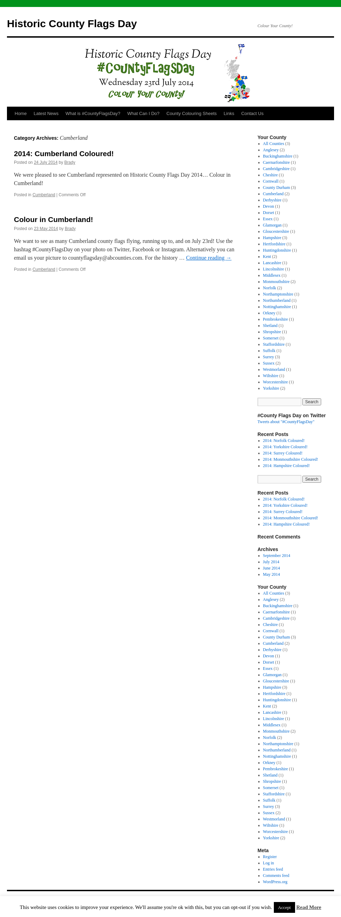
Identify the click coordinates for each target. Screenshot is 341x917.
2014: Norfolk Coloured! (284, 440)
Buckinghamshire (278, 156)
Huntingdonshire (277, 250)
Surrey (268, 356)
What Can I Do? (143, 113)
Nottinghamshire (277, 306)
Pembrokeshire (275, 319)
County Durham (276, 187)
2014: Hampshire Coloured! (286, 465)
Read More (308, 907)
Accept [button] (284, 907)
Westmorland (274, 369)
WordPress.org (275, 881)
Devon (268, 206)
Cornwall (271, 181)
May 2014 (271, 574)
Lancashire (272, 262)
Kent (267, 256)
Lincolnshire (273, 269)
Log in (268, 863)
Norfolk (269, 287)
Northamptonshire (278, 294)
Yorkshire (271, 388)
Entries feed (273, 869)
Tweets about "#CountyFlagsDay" (286, 421)
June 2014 (271, 568)
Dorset (268, 212)
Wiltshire (270, 375)
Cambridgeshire (276, 168)
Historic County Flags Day (72, 23)
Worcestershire (275, 382)
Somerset (271, 338)
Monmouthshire (276, 281)
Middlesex (272, 275)
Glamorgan (272, 225)
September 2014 (276, 555)
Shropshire (272, 331)
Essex (268, 218)
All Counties (273, 143)
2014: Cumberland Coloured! (64, 154)
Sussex (269, 363)
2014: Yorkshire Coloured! (285, 446)
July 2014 (271, 561)
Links (229, 113)
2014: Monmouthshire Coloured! (290, 459)
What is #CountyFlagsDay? (92, 113)
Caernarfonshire (276, 162)
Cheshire (270, 175)
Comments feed (276, 875)
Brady (69, 162)
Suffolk (269, 350)
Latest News (46, 113)
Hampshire (272, 237)
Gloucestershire (276, 231)
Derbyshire (272, 200)
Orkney (269, 313)
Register (270, 856)
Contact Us (252, 113)
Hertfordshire (274, 244)
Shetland (270, 325)
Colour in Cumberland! (53, 219)
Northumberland (277, 300)
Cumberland (43, 194)
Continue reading (209, 258)
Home (21, 113)
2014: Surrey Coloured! (283, 453)
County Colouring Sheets (191, 113)
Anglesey (271, 149)
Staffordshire (274, 344)
